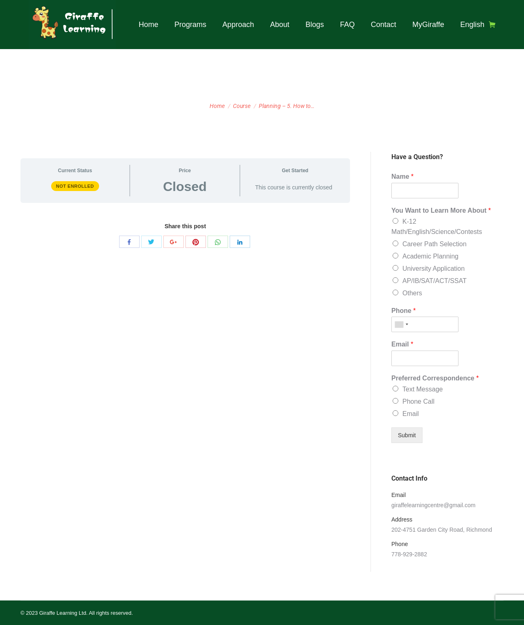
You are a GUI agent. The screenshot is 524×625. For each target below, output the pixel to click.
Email (402, 344)
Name (402, 176)
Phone (403, 310)
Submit (407, 435)
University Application (433, 268)
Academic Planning (430, 256)
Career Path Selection (434, 244)
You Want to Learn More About (441, 210)
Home (217, 106)
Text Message (422, 389)
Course (242, 106)
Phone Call (418, 401)
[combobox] (401, 324)
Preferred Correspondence (435, 378)
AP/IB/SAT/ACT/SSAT (434, 280)
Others (412, 293)
